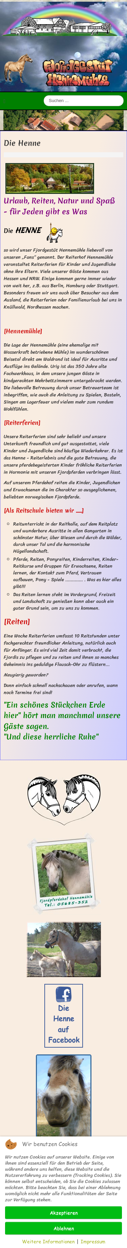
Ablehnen (64, 1228)
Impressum (93, 1241)
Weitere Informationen (48, 1241)
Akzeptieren (64, 1212)
